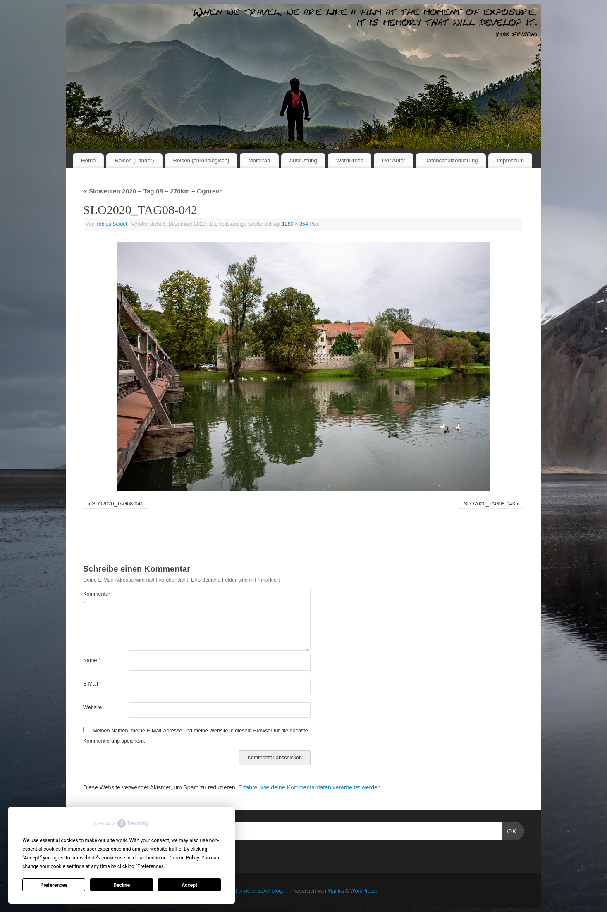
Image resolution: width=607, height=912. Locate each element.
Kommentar (94, 598)
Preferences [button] (150, 866)
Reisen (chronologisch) (201, 160)
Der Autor (393, 160)
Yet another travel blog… (258, 891)
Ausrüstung (303, 160)
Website (92, 707)
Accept (189, 885)
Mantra (335, 891)
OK (509, 830)
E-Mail (92, 684)
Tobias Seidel (111, 224)
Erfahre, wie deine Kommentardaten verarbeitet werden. (310, 787)
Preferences (54, 885)
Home (88, 160)
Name (91, 660)
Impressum (510, 160)
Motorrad (259, 160)
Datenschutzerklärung (451, 160)
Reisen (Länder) (134, 160)
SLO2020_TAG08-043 (489, 504)
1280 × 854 (295, 224)
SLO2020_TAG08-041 (117, 504)
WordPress (349, 160)
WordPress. (364, 891)
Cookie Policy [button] (184, 858)
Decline (121, 885)
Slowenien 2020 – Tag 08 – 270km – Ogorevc (153, 191)
